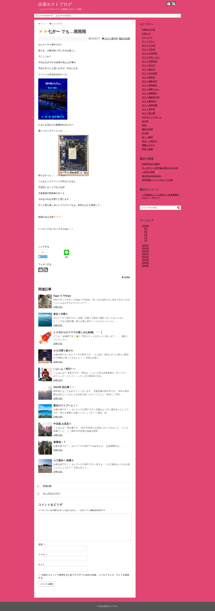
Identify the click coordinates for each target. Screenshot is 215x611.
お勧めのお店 (148, 29)
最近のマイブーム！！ (65, 405)
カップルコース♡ (48, 493)
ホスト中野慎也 (149, 61)
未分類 (145, 133)
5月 (146, 229)
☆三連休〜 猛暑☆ (63, 460)
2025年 (145, 245)
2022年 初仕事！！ (63, 387)
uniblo (127, 277)
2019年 (145, 263)
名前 (41, 544)
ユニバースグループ (44, 15)
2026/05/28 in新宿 (151, 164)
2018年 (145, 266)
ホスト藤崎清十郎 (150, 97)
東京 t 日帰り (60, 314)
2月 (146, 237)
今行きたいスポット (152, 117)
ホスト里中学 (111, 38)
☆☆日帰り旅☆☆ (63, 350)
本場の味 (44, 486)
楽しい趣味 (147, 137)
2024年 (145, 248)
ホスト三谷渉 (148, 49)
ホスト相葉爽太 (149, 93)
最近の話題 (124, 38)
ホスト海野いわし (150, 89)
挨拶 (144, 125)
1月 (146, 240)
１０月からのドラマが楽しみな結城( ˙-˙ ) (77, 332)
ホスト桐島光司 (149, 81)
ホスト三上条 (148, 45)
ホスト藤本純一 (149, 101)
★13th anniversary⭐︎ (152, 176)
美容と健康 (147, 149)
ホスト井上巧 (148, 65)
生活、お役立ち (149, 141)
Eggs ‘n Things (62, 295)
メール (43, 554)
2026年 (145, 226)
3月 (146, 234)
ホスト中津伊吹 (149, 53)
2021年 (145, 257)
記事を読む (58, 307)
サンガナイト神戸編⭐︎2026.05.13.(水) (160, 168)
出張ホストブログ (55, 4)
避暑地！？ (59, 442)
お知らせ (146, 33)
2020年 (145, 260)
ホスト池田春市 (149, 85)
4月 (146, 232)
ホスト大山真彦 (149, 73)
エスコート (147, 37)
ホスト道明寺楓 (149, 105)
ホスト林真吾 (148, 77)
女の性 (145, 121)
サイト (41, 564)
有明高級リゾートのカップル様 (157, 180)
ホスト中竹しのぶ (150, 57)
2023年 (145, 251)
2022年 (145, 254)
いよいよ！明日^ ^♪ (64, 369)
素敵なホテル (148, 145)
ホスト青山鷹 (148, 113)
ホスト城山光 (148, 69)
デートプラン (148, 41)
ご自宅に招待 (149, 172)
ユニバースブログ (63, 15)
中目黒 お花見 (62, 423)
